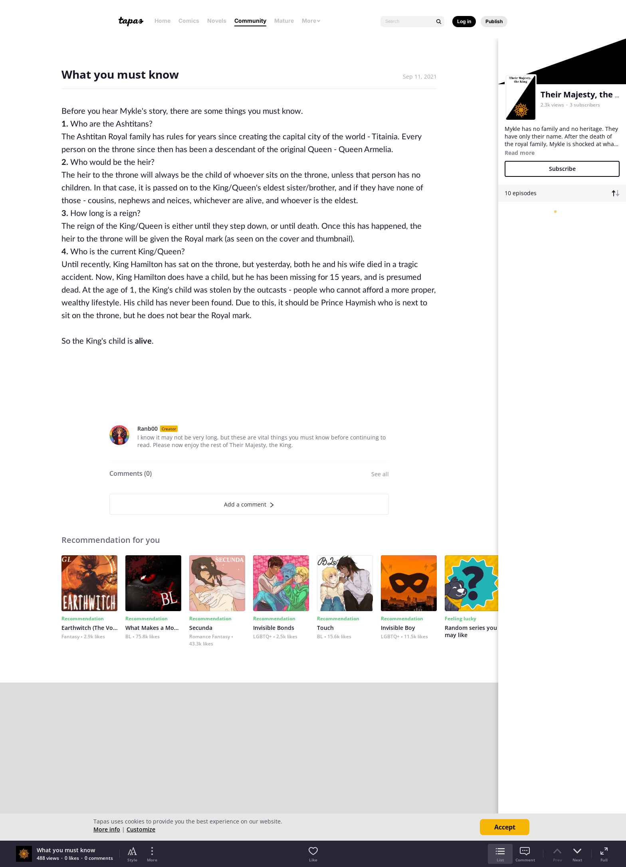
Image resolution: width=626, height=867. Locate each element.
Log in (464, 21)
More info (106, 829)
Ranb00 (147, 428)
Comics (188, 20)
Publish (494, 21)
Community (250, 20)
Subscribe (562, 168)
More (311, 20)
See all (380, 474)
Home (162, 20)
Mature (284, 20)
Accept (504, 827)
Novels (216, 20)
